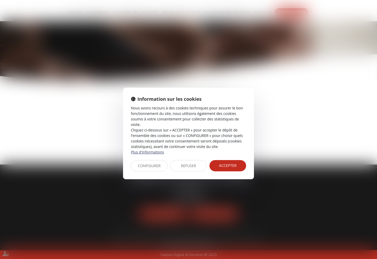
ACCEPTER (228, 165)
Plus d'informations (147, 152)
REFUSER (188, 165)
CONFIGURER (149, 165)
